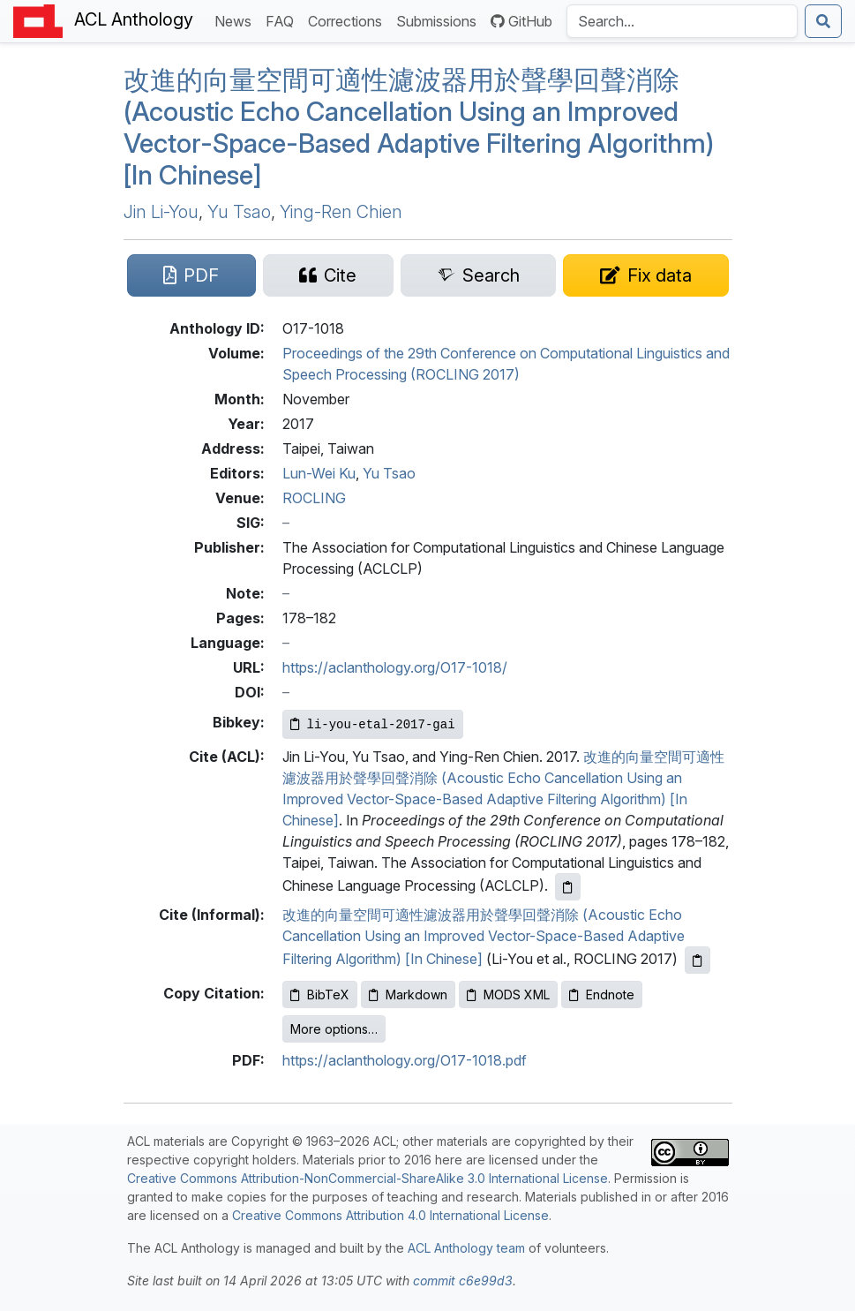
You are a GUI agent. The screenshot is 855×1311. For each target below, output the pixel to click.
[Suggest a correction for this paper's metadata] (645, 275)
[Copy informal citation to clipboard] (697, 960)
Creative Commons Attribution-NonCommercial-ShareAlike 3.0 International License (367, 1178)
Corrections (348, 20)
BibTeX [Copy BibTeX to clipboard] (319, 994)
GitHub (521, 21)
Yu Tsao (239, 211)
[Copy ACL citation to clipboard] (568, 886)
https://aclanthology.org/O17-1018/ (394, 667)
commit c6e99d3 (463, 1280)
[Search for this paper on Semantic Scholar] (478, 275)
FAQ (283, 20)
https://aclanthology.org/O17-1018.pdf (404, 1060)
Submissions (440, 20)
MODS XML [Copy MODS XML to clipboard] (508, 994)
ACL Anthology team (466, 1247)
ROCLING (314, 498)
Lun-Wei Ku (319, 473)
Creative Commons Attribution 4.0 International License (390, 1215)
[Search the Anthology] (682, 21)
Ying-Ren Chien (341, 211)
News (236, 20)
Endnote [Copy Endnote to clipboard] (601, 994)
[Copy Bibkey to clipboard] (372, 724)
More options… (334, 1028)
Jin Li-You (161, 211)
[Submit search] (823, 21)
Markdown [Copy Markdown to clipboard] (408, 994)
